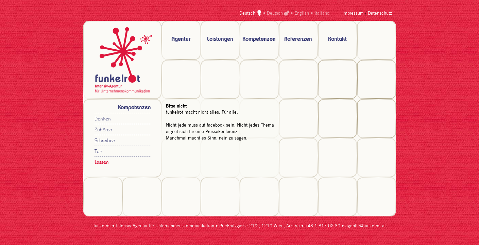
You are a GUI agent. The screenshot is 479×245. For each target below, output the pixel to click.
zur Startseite (122, 60)
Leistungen (220, 39)
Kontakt (337, 39)
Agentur (181, 39)
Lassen (102, 162)
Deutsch (247, 13)
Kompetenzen (259, 39)
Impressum (353, 13)
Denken (103, 119)
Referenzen (298, 39)
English (301, 13)
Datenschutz (380, 13)
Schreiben (105, 141)
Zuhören (103, 130)
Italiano (321, 13)
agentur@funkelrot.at (365, 226)
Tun (98, 151)
